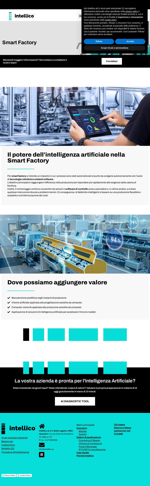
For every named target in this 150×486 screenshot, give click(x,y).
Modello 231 (7, 448)
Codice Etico (8, 445)
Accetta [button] (130, 471)
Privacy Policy (10, 475)
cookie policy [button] (110, 450)
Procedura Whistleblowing (15, 452)
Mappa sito (7, 441)
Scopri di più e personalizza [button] (114, 478)
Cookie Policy (25, 475)
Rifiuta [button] (99, 471)
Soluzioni (81, 428)
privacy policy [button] (131, 441)
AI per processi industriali (14, 438)
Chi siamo (119, 424)
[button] (93, 3)
